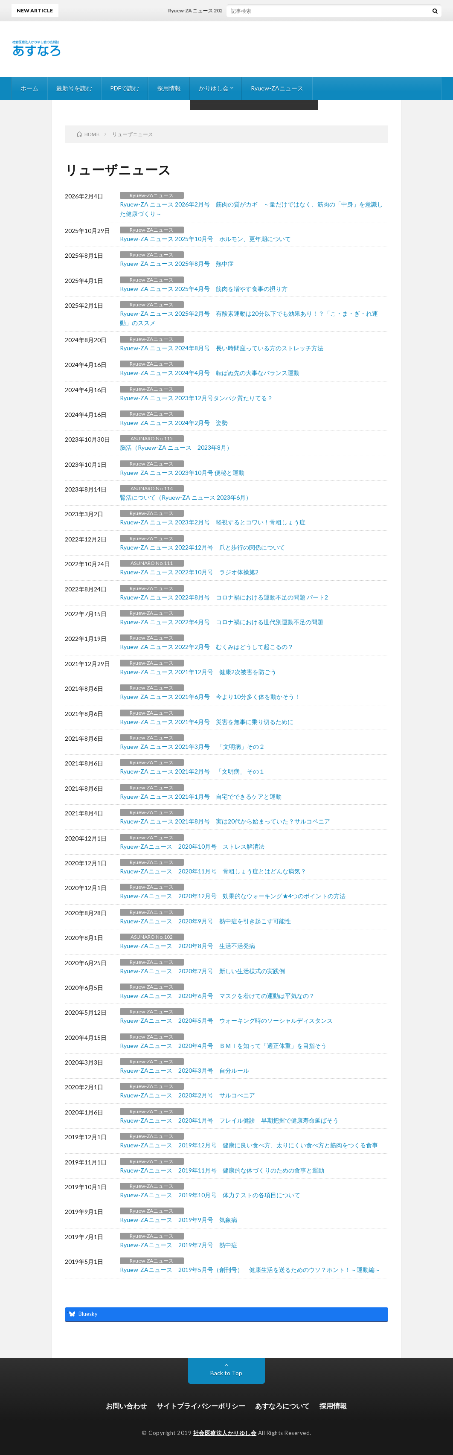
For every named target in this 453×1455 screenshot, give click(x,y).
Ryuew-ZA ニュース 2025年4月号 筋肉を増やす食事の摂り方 (203, 288)
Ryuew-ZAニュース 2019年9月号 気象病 (178, 1219)
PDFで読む (124, 88)
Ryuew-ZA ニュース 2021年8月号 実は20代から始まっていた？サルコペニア (225, 821)
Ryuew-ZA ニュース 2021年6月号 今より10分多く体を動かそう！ (210, 696)
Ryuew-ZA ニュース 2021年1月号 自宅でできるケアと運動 (201, 796)
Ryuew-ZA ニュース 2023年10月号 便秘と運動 (182, 472)
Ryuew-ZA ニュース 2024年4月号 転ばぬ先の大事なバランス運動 (209, 372)
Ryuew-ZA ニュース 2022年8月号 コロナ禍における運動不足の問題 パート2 (224, 597)
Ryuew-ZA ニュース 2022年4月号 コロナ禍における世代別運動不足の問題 (221, 622)
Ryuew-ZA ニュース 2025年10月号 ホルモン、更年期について (205, 238)
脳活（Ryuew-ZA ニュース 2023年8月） (176, 447)
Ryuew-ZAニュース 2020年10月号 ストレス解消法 (192, 846)
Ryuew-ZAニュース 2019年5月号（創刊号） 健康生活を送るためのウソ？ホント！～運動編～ (250, 1269)
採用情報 (169, 88)
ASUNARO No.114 (152, 488)
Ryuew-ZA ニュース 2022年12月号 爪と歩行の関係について (202, 547)
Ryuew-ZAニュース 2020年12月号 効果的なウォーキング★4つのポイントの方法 (233, 895)
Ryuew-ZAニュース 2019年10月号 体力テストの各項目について (210, 1195)
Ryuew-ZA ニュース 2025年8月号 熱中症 (177, 263)
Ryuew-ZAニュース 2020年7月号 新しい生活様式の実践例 (202, 971)
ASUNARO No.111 (152, 563)
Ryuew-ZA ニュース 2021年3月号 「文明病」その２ (192, 746)
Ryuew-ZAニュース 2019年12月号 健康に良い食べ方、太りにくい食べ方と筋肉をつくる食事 (249, 1145)
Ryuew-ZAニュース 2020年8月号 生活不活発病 (187, 945)
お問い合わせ (126, 1406)
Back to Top (226, 1372)
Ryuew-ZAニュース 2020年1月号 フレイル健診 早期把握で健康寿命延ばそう (229, 1120)
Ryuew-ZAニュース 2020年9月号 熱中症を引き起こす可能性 (205, 921)
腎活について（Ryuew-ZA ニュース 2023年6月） (186, 497)
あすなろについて (282, 1406)
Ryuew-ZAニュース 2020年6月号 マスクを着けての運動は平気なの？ (217, 995)
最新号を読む (74, 88)
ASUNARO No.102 (152, 937)
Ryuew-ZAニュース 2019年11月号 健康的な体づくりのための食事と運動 (222, 1170)
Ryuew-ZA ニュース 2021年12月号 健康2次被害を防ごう (198, 671)
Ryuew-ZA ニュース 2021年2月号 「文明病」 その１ (192, 771)
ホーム (29, 88)
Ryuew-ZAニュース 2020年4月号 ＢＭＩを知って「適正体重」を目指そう (223, 1045)
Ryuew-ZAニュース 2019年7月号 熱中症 (178, 1244)
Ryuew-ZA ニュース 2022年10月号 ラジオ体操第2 (189, 572)
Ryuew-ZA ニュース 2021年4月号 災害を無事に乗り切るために (206, 721)
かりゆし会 (214, 88)
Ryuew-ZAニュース (277, 88)
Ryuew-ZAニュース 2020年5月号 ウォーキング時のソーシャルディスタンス (226, 1020)
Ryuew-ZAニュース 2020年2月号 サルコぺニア (187, 1095)
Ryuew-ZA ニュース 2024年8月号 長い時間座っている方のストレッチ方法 (221, 348)
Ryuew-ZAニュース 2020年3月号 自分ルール (184, 1070)
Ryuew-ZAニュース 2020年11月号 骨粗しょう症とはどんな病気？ (213, 871)
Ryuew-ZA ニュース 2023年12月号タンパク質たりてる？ (196, 398)
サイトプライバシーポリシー (201, 1406)
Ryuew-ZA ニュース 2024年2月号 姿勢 (174, 422)
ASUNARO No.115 (152, 438)
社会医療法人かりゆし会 (225, 1432)
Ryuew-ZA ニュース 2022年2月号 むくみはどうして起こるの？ (209, 646)
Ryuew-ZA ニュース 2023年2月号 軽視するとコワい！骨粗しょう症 (212, 522)
